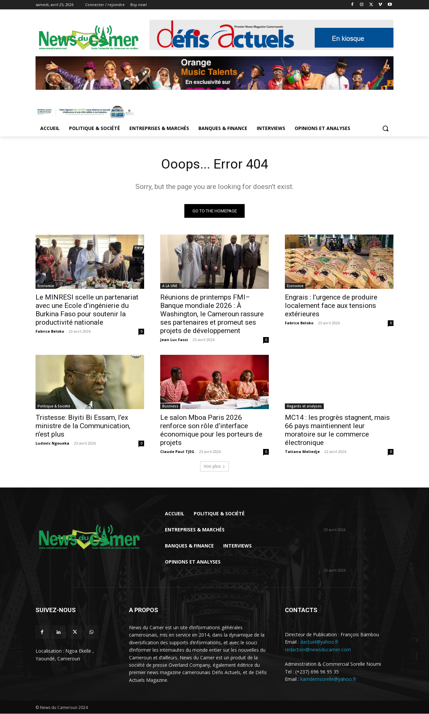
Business (170, 406)
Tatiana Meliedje (302, 451)
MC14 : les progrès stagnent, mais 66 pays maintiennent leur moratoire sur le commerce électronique (337, 430)
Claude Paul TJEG (177, 451)
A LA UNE (169, 286)
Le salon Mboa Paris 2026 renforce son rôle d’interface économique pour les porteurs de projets (211, 430)
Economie (46, 286)
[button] (385, 128)
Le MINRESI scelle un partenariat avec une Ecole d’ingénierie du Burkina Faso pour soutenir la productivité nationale (87, 310)
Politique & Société (54, 406)
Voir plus (214, 466)
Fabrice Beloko (50, 331)
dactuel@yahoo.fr (319, 642)
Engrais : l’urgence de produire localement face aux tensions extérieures (331, 306)
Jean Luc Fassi (174, 339)
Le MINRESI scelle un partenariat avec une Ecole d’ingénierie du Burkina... (358, 516)
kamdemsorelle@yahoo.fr (328, 679)
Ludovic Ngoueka (52, 443)
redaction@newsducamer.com (318, 650)
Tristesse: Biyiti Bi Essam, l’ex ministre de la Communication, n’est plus (83, 426)
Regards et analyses (304, 406)
